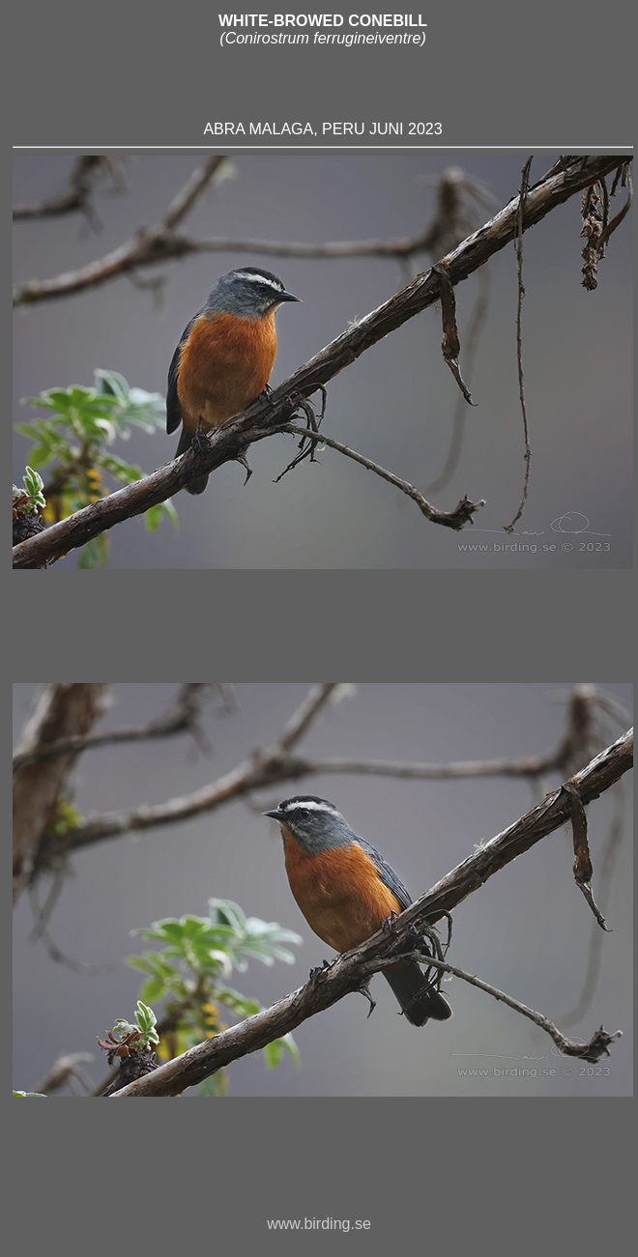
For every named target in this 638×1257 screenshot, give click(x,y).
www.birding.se (319, 1232)
